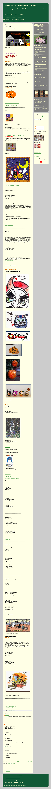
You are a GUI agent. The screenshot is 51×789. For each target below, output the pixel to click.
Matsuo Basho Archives (39, 53)
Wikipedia (37, 105)
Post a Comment (7, 757)
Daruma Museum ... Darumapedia (11, 780)
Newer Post (5, 761)
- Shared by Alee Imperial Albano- (10, 251)
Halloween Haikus (8, 476)
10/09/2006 (7, 732)
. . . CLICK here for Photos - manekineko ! (12, 185)
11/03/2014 (7, 755)
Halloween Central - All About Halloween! (11, 105)
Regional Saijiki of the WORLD (40, 81)
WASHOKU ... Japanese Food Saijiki (41, 85)
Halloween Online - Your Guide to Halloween (12, 103)
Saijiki (42, 116)
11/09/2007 (7, 744)
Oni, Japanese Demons (9, 225)
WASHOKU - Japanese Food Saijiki (12, 779)
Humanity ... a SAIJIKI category (40, 77)
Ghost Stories (7, 447)
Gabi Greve (7, 715)
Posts (36, 126)
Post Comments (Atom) (11, 763)
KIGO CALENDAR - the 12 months (41, 86)
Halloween (8, 26)
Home (18, 761)
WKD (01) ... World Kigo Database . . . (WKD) (20, 5)
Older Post (30, 761)
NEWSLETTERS (8, 768)
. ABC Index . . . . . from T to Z (40, 29)
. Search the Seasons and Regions (41, 30)
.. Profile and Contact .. (37, 153)
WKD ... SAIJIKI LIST (9, 767)
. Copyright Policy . (37, 156)
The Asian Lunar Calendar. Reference (41, 103)
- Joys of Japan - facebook (39, 70)
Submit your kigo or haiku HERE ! (40, 47)
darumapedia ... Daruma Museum (40, 106)
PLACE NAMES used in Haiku (40, 66)
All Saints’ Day (9, 700)
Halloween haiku (7, 474)
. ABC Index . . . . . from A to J (40, 26)
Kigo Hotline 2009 (8, 539)
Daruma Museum (38, 55)
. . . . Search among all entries (40, 33)
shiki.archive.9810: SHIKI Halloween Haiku (12, 478)
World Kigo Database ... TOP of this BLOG (13, 778)
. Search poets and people (39, 32)
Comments (37, 128)
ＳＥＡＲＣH (8, 771)
